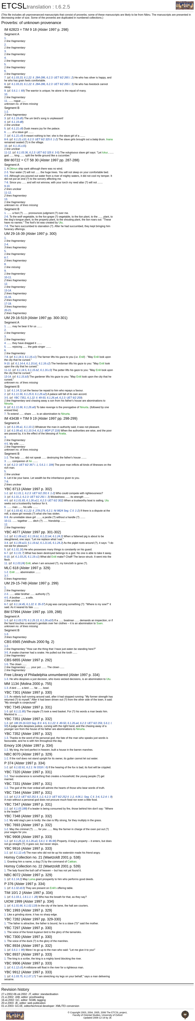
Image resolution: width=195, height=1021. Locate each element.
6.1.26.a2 (40, 394)
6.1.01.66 (17, 905)
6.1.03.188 (20, 808)
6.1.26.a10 (46, 620)
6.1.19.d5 (17, 118)
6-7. (6, 257)
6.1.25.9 (29, 394)
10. (6, 94)
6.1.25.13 (33, 620)
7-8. (6, 182)
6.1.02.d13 (18, 888)
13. (6, 199)
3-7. (6, 575)
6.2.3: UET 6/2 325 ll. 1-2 (42, 139)
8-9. (6, 139)
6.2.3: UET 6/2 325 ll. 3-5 (44, 152)
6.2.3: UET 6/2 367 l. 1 (25, 464)
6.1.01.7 (19, 553)
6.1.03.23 (17, 77)
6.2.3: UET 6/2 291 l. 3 (36, 496)
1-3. (6, 620)
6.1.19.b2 (33, 542)
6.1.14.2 (16, 879)
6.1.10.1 (29, 427)
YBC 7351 (20, 397)
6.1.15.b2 (33, 370)
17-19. (8, 303)
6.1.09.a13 (20, 542)
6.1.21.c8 (17, 128)
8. (5, 84)
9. (5, 90)
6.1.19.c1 (33, 556)
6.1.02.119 (30, 905)
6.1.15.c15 (19, 146)
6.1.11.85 (19, 711)
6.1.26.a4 (52, 397)
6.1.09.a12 (20, 536)
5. (5, 64)
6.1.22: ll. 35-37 (35, 604)
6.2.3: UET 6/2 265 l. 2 (60, 77)
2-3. (6, 172)
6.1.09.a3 (17, 430)
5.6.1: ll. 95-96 (47, 841)
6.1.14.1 (16, 390)
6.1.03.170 (20, 620)
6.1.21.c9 (17, 135)
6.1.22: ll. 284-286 (34, 77)
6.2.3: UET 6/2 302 (51, 500)
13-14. (8, 290)
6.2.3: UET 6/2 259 (70, 397)
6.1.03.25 (20, 556)
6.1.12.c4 (19, 852)
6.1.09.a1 (17, 427)
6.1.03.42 (17, 510)
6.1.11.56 (17, 394)
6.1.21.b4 (45, 536)
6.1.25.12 (19, 841)
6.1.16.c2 (44, 363)
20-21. (8, 310)
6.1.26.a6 (29, 407)
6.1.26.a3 (31, 841)
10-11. (8, 277)
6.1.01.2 (16, 496)
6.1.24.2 (57, 536)
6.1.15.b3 (22, 376)
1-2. (6, 111)
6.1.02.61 (19, 767)
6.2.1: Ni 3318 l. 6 (36, 767)
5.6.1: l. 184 (46, 464)
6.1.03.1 (16, 897)
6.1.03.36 (22, 152)
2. (5, 44)
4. (5, 57)
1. (5, 38)
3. (5, 51)
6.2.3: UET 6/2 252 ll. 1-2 (59, 796)
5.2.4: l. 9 (106, 796)
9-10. (7, 186)
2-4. (6, 244)
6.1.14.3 (19, 357)
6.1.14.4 (20, 363)
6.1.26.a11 (32, 500)
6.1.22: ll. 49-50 (36, 397)
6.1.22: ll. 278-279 (34, 510)
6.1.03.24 (18, 563)
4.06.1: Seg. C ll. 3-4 (87, 796)
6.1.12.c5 (17, 967)
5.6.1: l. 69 (18, 90)
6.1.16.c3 (45, 370)
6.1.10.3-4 (30, 430)
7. (5, 77)
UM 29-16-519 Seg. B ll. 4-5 (30, 723)
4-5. (6, 443)
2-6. (6, 216)
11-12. (8, 152)
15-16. (8, 297)
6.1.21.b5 (45, 542)
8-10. (7, 556)
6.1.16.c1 (30, 357)
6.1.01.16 (17, 549)
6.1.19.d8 (17, 122)
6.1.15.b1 (31, 363)
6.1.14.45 (19, 604)
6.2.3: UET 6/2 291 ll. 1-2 (39, 493)
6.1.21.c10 (20, 139)
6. (5, 71)
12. (6, 284)
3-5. (6, 397)
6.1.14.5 (21, 370)
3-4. (6, 542)
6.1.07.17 (29, 976)
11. (6, 100)
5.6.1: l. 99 (18, 949)
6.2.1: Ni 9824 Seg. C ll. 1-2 (63, 510)
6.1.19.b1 (33, 536)
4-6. (6, 175)
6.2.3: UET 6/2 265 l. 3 (60, 84)
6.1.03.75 (17, 976)
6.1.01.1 (19, 493)
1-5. (6, 664)
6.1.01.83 (19, 500)
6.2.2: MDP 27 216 (48, 430)
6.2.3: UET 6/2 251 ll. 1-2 (28, 796)
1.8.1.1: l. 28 (30, 897)
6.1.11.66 (17, 407)
